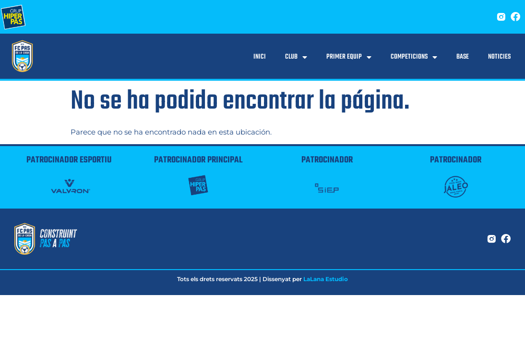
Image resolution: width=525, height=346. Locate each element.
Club (296, 57)
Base (462, 56)
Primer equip (348, 57)
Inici (259, 56)
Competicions (414, 57)
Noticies (499, 56)
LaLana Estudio (325, 279)
